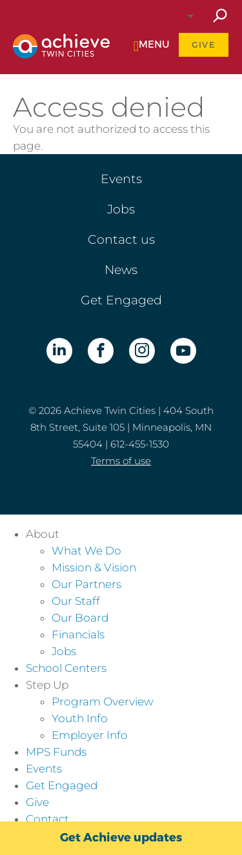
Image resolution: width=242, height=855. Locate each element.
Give (204, 44)
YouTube (183, 351)
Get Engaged (121, 300)
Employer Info (90, 735)
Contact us (121, 239)
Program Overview (103, 701)
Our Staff (76, 601)
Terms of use (121, 461)
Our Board (80, 617)
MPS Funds (56, 751)
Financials (78, 634)
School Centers (66, 668)
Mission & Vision (94, 567)
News (121, 269)
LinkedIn (59, 351)
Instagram (142, 351)
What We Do (86, 550)
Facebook (101, 351)
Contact (47, 818)
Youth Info (80, 718)
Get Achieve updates (121, 837)
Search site (219, 16)
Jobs (121, 209)
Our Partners (86, 584)
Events (121, 179)
